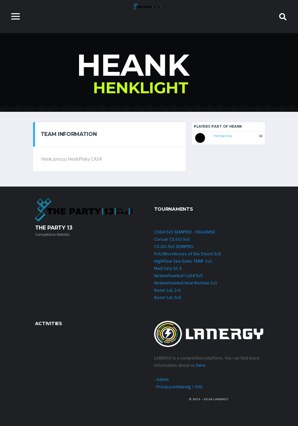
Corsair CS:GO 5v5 (172, 239)
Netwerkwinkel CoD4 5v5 (178, 275)
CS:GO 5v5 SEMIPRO (173, 246)
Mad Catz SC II (168, 268)
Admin (162, 379)
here (200, 365)
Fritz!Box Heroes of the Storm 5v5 (187, 254)
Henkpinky (223, 136)
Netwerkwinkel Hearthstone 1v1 (185, 283)
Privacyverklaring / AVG (179, 387)
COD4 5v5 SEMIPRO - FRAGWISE (184, 232)
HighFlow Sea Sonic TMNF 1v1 (183, 261)
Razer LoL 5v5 (167, 297)
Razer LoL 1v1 (167, 290)
